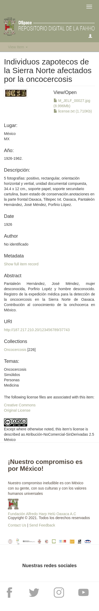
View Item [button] (18, 47)
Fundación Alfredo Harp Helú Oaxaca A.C (42, 514)
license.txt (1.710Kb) (73, 111)
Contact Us (17, 525)
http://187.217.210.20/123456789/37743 (37, 330)
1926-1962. (13, 158)
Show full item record (21, 264)
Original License (17, 410)
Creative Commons (20, 405)
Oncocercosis (15, 349)
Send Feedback (42, 525)
